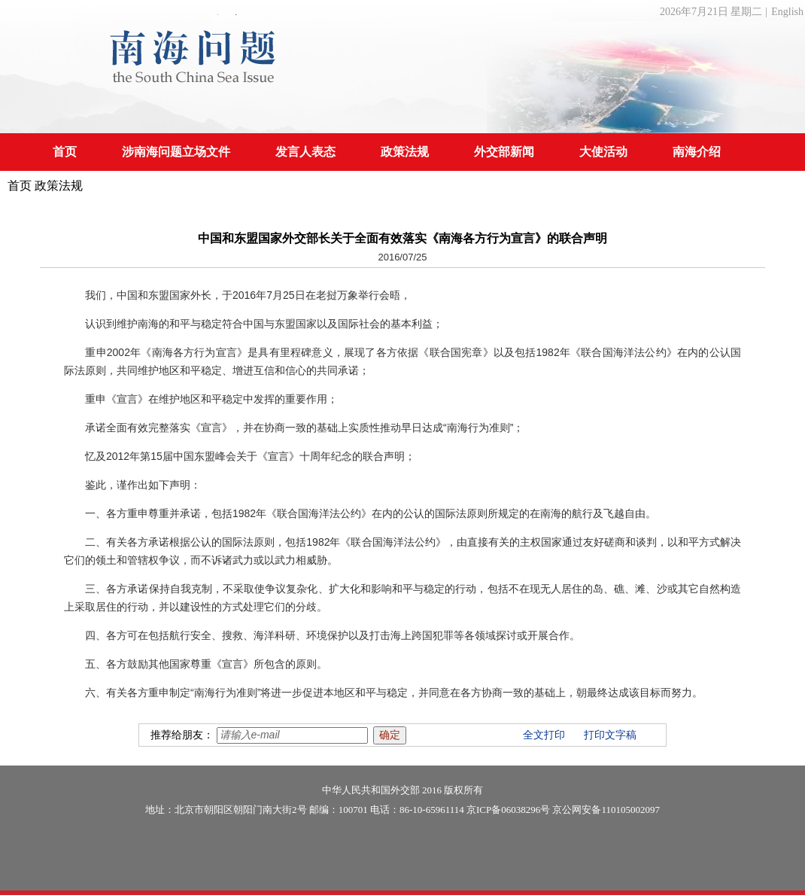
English (787, 11)
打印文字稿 (610, 735)
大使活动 (603, 151)
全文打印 (544, 735)
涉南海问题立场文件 (176, 151)
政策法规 (405, 151)
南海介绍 (697, 151)
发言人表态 (305, 151)
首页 (65, 151)
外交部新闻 (504, 151)
